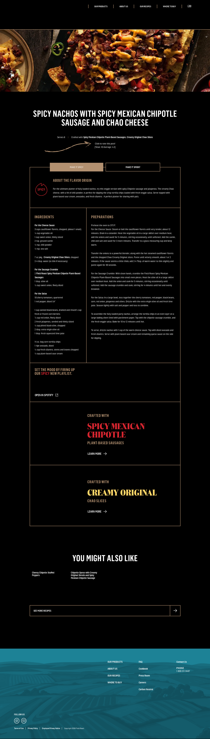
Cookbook (143, 668)
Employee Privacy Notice (51, 728)
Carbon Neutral (146, 689)
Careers (142, 682)
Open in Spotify (44, 395)
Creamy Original (122, 492)
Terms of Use (19, 728)
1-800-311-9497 (183, 671)
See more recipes (42, 610)
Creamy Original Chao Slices (140, 137)
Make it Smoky (133, 167)
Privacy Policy (33, 728)
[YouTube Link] (23, 721)
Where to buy (169, 6)
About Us (123, 6)
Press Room (144, 675)
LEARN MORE (94, 453)
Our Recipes (145, 6)
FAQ (140, 661)
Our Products (101, 6)
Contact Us (181, 661)
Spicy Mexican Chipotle (116, 430)
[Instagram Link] (16, 721)
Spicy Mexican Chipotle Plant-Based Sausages (104, 137)
